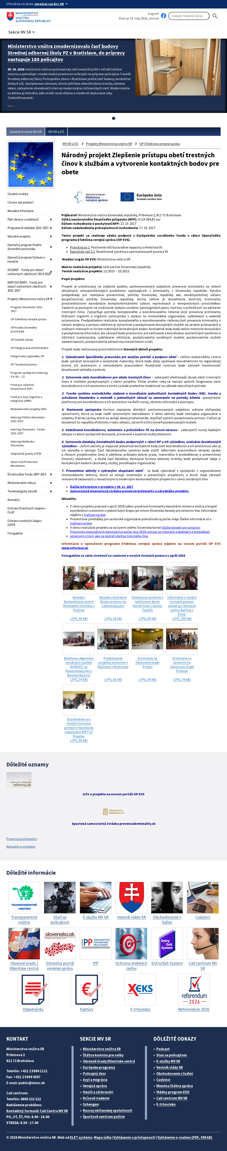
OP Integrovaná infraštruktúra (29, 348)
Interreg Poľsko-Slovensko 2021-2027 (28, 419)
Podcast (163, 1049)
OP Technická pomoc (24, 364)
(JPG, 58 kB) (147, 652)
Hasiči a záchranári (98, 1092)
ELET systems (81, 1137)
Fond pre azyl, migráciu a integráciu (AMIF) (26, 399)
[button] (22, 31)
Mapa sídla (102, 1137)
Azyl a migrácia (95, 1079)
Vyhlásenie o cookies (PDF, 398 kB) (184, 1137)
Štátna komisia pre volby (103, 1055)
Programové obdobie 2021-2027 (28, 228)
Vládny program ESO (172, 1092)
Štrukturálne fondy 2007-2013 (26, 474)
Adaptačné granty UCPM (26, 453)
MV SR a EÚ (56, 131)
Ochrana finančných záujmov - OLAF (27, 510)
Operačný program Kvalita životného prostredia (24, 247)
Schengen (91, 1104)
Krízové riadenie (96, 1098)
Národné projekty (19, 236)
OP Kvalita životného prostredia (24, 329)
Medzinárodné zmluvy (21, 483)
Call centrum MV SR (171, 1098)
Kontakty (13, 500)
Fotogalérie (15, 533)
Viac (10, 106)
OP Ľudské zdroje (22, 340)
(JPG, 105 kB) (182, 591)
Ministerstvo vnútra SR (102, 1049)
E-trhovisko (166, 1104)
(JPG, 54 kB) (79, 652)
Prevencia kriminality (21, 839)
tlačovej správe (95, 515)
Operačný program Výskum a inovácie (26, 259)
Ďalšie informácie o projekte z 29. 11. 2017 (101, 487)
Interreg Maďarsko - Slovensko (23, 443)
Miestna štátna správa (174, 1086)
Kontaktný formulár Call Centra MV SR (37, 1111)
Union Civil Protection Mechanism (24, 464)
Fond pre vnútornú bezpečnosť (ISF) (22, 387)
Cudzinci (163, 1079)
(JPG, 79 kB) (182, 652)
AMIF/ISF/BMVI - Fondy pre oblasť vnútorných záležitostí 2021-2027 (26, 286)
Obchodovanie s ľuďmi (174, 1073)
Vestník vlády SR (169, 1067)
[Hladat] (215, 16)
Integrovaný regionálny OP (27, 356)
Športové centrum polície (104, 1116)
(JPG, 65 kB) (147, 591)
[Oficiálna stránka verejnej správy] (51, 3)
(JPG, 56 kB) (113, 591)
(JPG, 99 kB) (79, 591)
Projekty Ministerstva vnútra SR (28, 299)
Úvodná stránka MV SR (26, 131)
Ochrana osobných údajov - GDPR (25, 523)
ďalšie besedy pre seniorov (181, 527)
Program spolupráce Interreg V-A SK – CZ (29, 374)
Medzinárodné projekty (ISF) (28, 409)
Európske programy (99, 1067)
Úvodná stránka (17, 194)
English (153, 13)
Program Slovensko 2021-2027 (27, 309)
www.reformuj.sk (75, 548)
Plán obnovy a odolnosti (23, 219)
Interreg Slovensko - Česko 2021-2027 (28, 431)
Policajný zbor (94, 1073)
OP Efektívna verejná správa (28, 319)
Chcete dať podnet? (20, 202)
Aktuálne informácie (20, 211)
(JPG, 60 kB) (79, 713)
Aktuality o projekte (20, 846)
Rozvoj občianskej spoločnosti (107, 1110)
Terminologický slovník (22, 491)
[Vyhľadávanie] (189, 16)
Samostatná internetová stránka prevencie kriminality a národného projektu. (129, 491)
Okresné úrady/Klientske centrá (109, 1061)
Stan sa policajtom (171, 1055)
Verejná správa (95, 1086)
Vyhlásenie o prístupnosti (134, 1137)
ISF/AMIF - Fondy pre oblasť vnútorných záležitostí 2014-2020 (29, 272)
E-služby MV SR (168, 1061)
